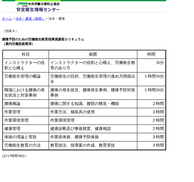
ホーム (7, 18)
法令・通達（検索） (30, 18)
